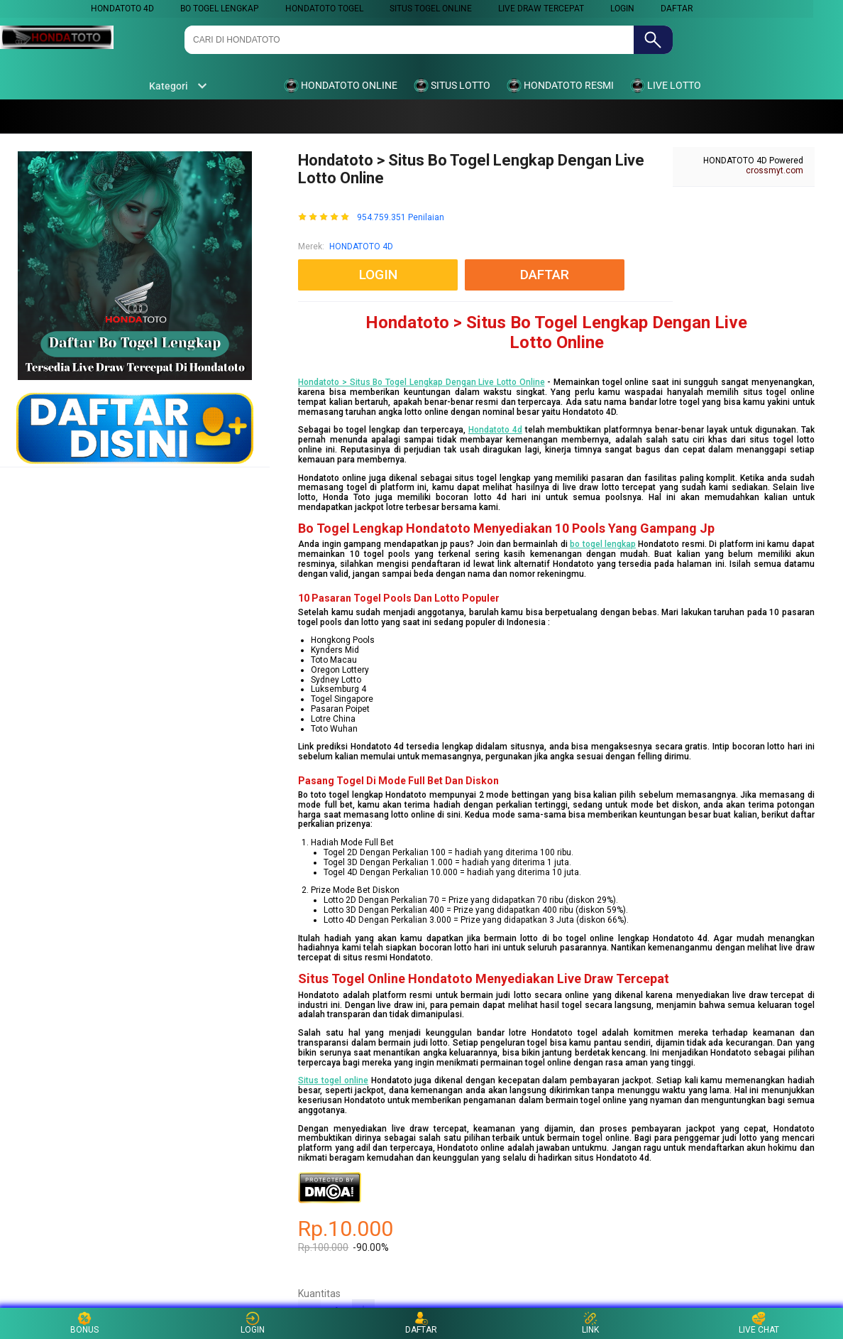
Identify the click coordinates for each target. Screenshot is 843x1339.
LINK (590, 1323)
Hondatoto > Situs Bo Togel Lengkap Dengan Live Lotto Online (421, 382)
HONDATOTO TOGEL (324, 8)
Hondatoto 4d (495, 430)
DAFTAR (677, 8)
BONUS (84, 1323)
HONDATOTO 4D (122, 8)
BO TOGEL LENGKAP (219, 8)
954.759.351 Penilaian (400, 217)
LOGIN (622, 8)
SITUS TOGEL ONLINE (431, 8)
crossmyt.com (774, 170)
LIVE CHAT (759, 1323)
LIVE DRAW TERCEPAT (541, 8)
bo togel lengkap (603, 544)
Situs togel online (333, 1080)
